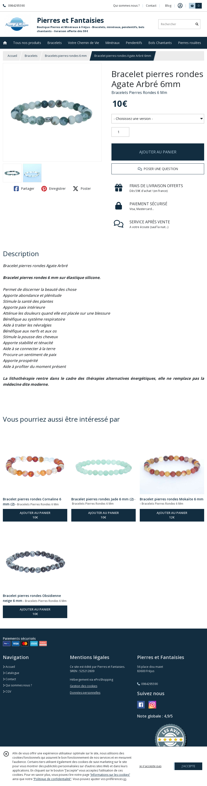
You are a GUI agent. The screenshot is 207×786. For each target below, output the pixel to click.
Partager (24, 188)
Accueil (12, 56)
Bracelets (31, 56)
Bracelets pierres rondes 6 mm (66, 56)
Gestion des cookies (83, 686)
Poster (82, 188)
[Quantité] (120, 132)
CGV (7, 691)
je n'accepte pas (150, 766)
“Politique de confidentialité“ (52, 779)
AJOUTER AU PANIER (157, 152)
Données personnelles (85, 693)
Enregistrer (53, 188)
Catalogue (11, 673)
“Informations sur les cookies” (110, 775)
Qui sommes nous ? (17, 685)
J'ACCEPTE (188, 766)
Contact (151, 6)
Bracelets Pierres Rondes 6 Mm (139, 92)
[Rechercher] (197, 24)
